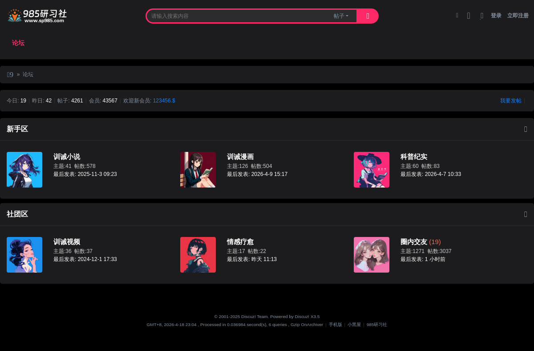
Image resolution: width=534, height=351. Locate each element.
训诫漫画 (240, 156)
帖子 (339, 16)
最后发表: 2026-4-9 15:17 (257, 174)
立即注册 (518, 15)
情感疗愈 (240, 241)
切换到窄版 (482, 19)
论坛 (18, 42)
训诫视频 (66, 241)
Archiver (315, 324)
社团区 (17, 214)
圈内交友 (413, 241)
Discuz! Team (254, 316)
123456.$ (164, 101)
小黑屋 (354, 324)
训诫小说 (66, 156)
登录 (496, 15)
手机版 (335, 324)
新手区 (17, 129)
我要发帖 (511, 101)
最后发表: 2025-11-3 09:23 (85, 174)
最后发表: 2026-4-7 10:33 (430, 174)
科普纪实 (413, 156)
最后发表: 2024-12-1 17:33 (85, 259)
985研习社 (10, 76)
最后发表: (252, 259)
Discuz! (302, 316)
